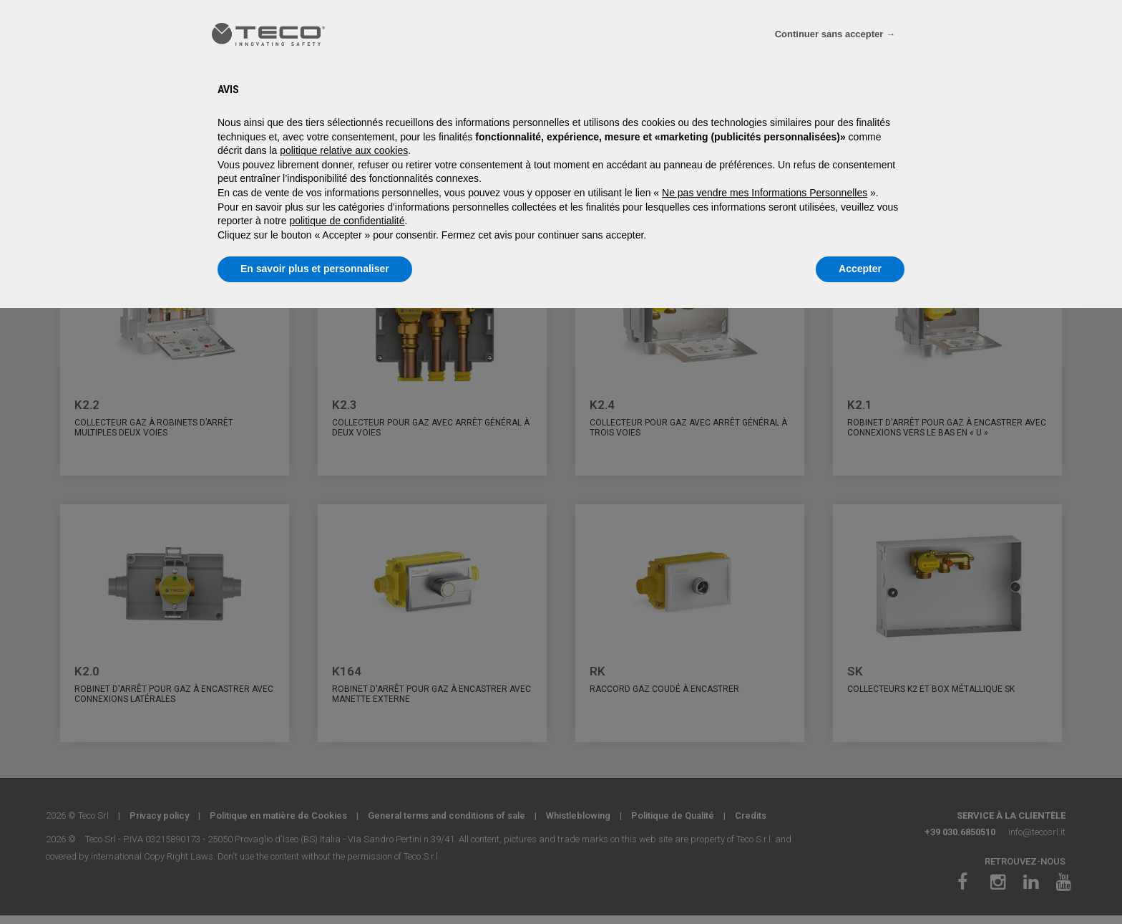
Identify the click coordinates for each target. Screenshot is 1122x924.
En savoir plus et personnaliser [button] (314, 268)
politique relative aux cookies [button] (344, 150)
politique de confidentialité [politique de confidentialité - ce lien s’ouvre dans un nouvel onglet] (346, 220)
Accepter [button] (860, 268)
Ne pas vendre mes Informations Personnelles (764, 192)
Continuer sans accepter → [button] (835, 34)
